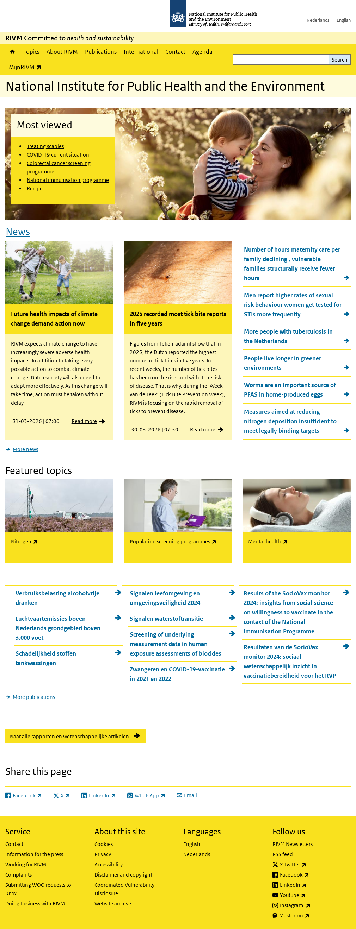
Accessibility (108, 864)
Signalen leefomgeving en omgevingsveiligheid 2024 (165, 598)
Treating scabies (45, 146)
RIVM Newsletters (292, 844)
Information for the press (34, 854)
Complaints (18, 874)
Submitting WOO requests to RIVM (38, 889)
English (344, 20)
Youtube (311, 895)
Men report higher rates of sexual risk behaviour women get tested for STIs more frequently (293, 304)
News (18, 232)
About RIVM (62, 52)
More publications (34, 697)
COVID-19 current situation (58, 154)
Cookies (103, 844)
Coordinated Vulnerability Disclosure (124, 889)
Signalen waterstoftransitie (166, 619)
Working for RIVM (25, 864)
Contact (175, 52)
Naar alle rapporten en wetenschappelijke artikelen (69, 736)
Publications (101, 52)
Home (12, 51)
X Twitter (311, 864)
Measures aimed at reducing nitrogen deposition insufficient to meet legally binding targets (290, 421)
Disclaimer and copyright (123, 874)
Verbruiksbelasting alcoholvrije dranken (57, 598)
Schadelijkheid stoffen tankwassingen (46, 658)
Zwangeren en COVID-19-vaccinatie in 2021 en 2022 (177, 674)
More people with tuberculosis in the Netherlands (288, 336)
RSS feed (282, 854)
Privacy (102, 854)
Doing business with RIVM (35, 903)
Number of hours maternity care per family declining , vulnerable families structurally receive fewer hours (292, 264)
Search (340, 59)
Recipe (35, 188)
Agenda (202, 52)
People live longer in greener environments (282, 363)
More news (25, 449)
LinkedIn (312, 885)
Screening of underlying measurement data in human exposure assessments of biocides (175, 644)
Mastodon (312, 915)
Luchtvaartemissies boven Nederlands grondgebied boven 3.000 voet (58, 628)
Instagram (314, 905)
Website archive (112, 903)
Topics (31, 52)
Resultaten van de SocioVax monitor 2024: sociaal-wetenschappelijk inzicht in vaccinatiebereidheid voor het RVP (290, 661)
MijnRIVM (27, 67)
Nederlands (318, 20)
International (141, 52)
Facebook (313, 875)
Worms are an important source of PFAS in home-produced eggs (290, 389)
